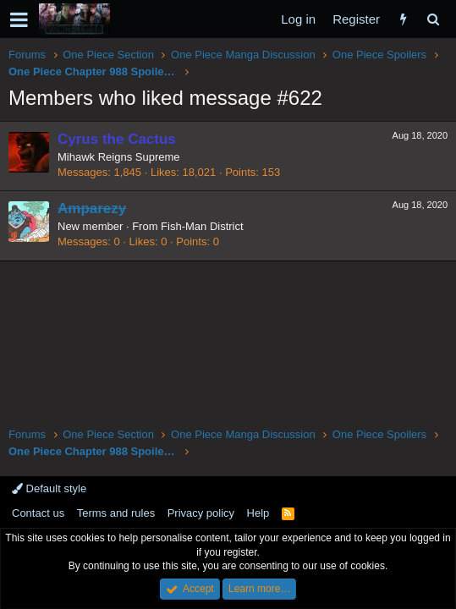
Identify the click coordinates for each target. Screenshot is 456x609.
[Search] (433, 19)
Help (258, 513)
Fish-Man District (202, 226)
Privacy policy (201, 513)
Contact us (38, 513)
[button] (19, 19)
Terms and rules (116, 513)
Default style (49, 488)
